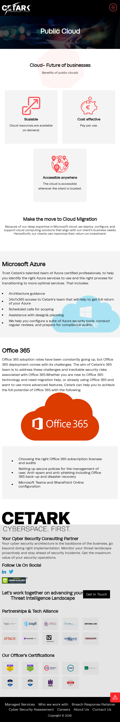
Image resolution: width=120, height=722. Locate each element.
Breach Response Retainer (93, 704)
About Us (81, 709)
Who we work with (53, 704)
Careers (63, 709)
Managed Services (20, 704)
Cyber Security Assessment (31, 709)
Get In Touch (96, 594)
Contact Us (101, 709)
